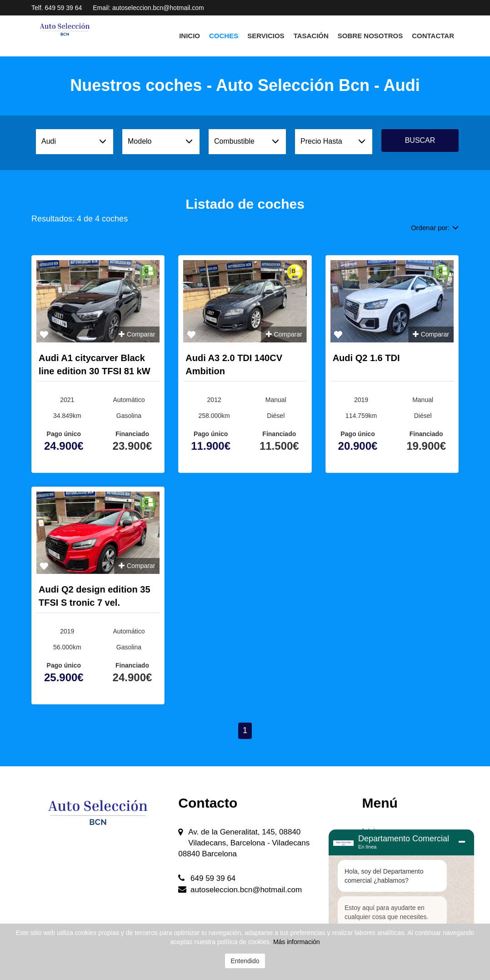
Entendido (244, 961)
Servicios (265, 36)
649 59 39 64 (63, 7)
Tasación (311, 36)
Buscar (420, 140)
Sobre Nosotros (370, 36)
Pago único (64, 433)
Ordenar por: (435, 227)
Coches (223, 36)
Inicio (189, 36)
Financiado (132, 433)
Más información (296, 941)
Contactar (433, 36)
